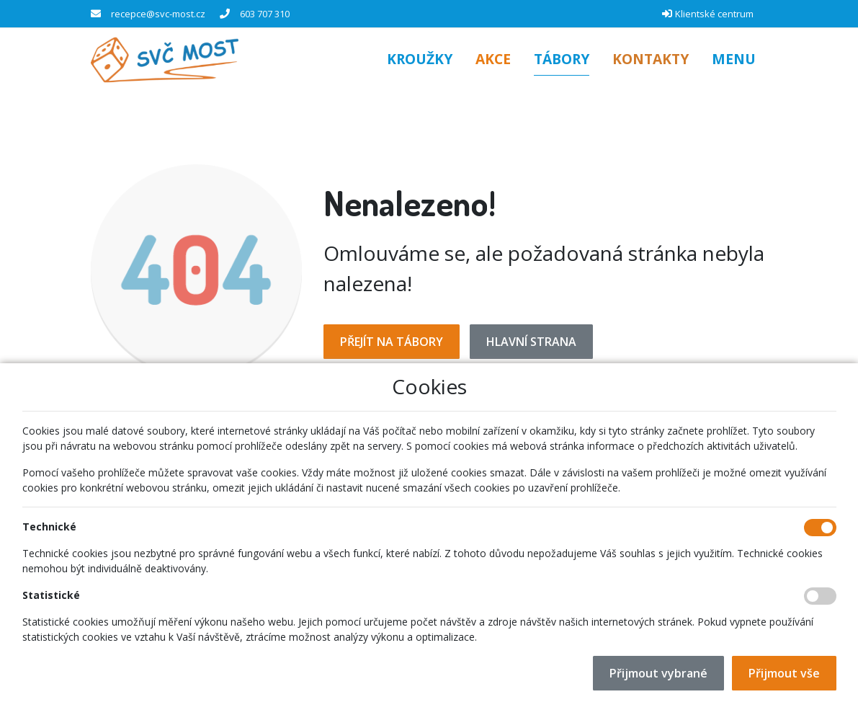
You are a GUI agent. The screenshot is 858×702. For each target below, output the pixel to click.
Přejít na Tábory (391, 342)
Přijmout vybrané (658, 673)
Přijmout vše (784, 673)
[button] (733, 60)
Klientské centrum (714, 13)
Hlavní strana (531, 342)
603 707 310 (265, 13)
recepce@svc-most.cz (158, 13)
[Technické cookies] (820, 527)
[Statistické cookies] (820, 596)
